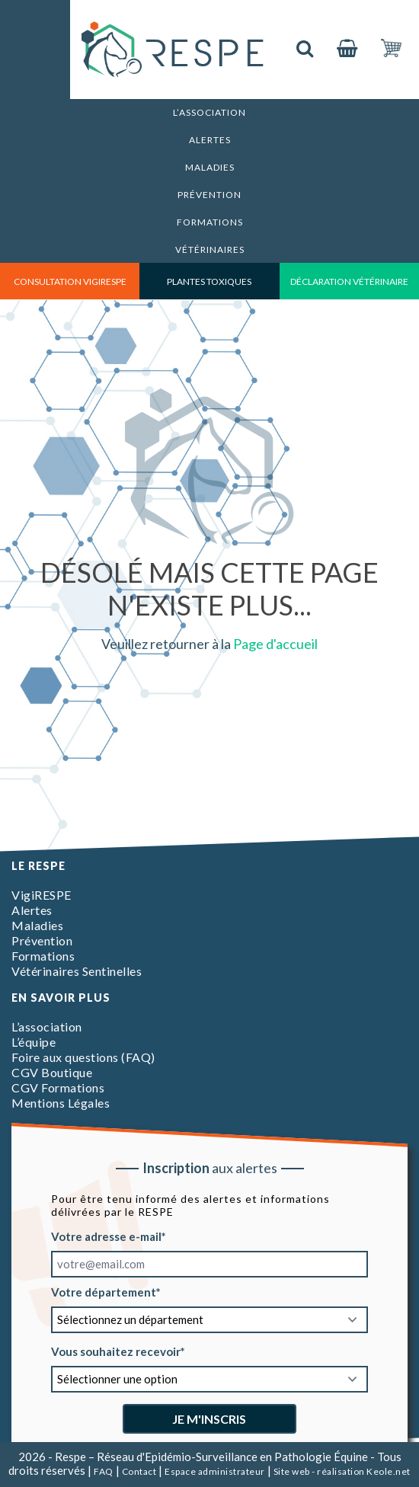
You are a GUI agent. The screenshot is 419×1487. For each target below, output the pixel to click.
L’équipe (33, 1042)
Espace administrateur (215, 1471)
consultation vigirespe (70, 281)
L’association (209, 112)
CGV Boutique (51, 1072)
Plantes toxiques (209, 281)
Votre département (103, 1292)
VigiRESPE (41, 894)
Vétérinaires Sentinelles (76, 971)
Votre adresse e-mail (106, 1236)
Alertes (210, 140)
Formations (210, 222)
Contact (139, 1471)
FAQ (104, 1471)
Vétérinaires (210, 249)
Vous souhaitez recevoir (116, 1351)
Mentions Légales (60, 1102)
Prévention (209, 194)
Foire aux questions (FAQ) (83, 1057)
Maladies (210, 167)
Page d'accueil (275, 643)
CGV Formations (57, 1087)
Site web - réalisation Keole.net (342, 1471)
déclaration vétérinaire (349, 281)
